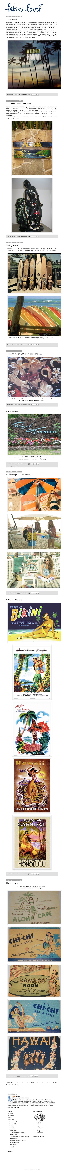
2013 (10, 1115)
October (12, 1123)
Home (32, 1082)
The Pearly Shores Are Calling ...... (20, 104)
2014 (10, 1113)
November (13, 1121)
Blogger (38, 1169)
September (13, 1125)
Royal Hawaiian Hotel (14, 466)
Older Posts (54, 1082)
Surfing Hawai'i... (13, 245)
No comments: (24, 94)
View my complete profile (13, 1107)
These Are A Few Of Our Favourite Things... (24, 354)
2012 (10, 1117)
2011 (10, 1119)
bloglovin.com (36, 1136)
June (12, 1129)
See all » (42, 1136)
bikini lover (17, 1096)
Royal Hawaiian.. (13, 411)
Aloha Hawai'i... (12, 19)
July (12, 1127)
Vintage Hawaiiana (14, 600)
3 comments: (23, 1076)
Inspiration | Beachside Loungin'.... (20, 474)
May (12, 1147)
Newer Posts (9, 1082)
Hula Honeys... (12, 883)
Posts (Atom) (15, 1084)
